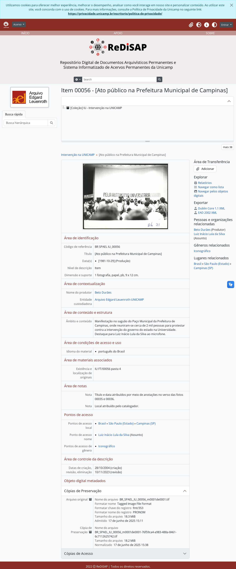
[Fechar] (231, 5)
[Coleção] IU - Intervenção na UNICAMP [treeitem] (94, 108)
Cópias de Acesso (78, 553)
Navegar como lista (209, 187)
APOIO (118, 33)
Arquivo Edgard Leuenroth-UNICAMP (119, 300)
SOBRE (210, 33)
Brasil (102, 423)
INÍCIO (25, 33)
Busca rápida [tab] (14, 114)
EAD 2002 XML (205, 213)
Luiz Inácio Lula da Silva (113, 435)
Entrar (225, 24)
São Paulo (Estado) (121, 423)
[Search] (119, 79)
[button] (191, 25)
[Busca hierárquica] (26, 122)
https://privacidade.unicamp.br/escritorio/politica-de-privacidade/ (115, 14)
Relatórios (203, 183)
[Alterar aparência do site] (214, 25)
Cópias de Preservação (82, 490)
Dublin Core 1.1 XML (209, 208)
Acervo (17, 24)
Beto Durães (103, 292)
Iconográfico (106, 446)
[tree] (147, 123)
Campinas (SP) (146, 423)
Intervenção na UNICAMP (78, 155)
